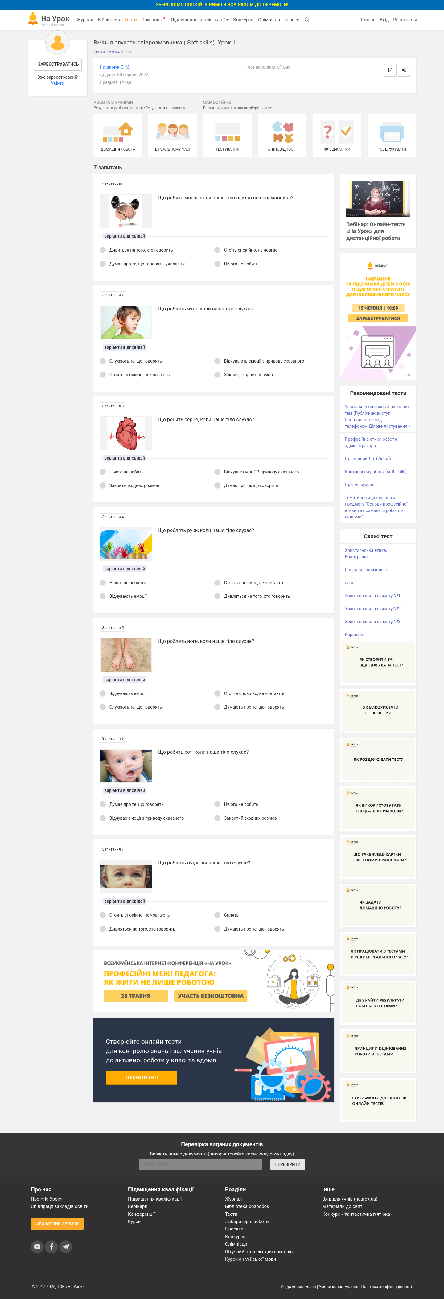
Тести (131, 20)
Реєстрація (405, 20)
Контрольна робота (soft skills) (376, 471)
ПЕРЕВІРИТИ (288, 1164)
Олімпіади (236, 1244)
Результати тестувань (164, 108)
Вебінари (137, 1206)
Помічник (153, 19)
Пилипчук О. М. (115, 67)
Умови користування (338, 1286)
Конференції (141, 1214)
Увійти (57, 83)
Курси (134, 1221)
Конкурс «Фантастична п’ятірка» (357, 1214)
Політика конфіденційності (386, 1286)
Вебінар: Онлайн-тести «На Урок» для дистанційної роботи (376, 231)
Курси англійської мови (250, 1259)
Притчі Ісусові (359, 484)
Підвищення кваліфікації (200, 20)
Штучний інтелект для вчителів (259, 1252)
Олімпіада (269, 20)
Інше (291, 20)
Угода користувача (298, 1286)
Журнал (84, 20)
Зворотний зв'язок (57, 1223)
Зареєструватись (58, 64)
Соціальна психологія (367, 569)
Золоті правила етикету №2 (373, 608)
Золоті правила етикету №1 (373, 595)
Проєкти (234, 1229)
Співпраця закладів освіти (59, 1206)
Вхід (384, 20)
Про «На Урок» (46, 1199)
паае (349, 582)
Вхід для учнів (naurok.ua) (349, 1199)
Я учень (367, 20)
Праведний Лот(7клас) (368, 458)
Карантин (354, 634)
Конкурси (243, 20)
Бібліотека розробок (247, 1206)
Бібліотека (109, 20)
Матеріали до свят (342, 1206)
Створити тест (141, 1077)
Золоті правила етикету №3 (373, 621)
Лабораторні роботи (247, 1221)
